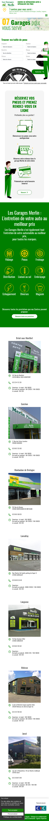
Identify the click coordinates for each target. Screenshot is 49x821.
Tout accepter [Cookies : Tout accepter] (12, 810)
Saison (28, 56)
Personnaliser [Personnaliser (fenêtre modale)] (13, 814)
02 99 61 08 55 (17, 514)
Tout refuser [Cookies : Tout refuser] (4, 798)
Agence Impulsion (41, 818)
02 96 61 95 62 (17, 646)
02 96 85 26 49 (17, 580)
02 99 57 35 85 (17, 448)
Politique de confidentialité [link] (13, 817)
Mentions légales (25, 816)
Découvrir (24, 192)
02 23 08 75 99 (17, 778)
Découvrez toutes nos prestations (24, 316)
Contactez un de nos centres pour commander (35, 83)
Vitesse (3, 56)
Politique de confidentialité (39, 816)
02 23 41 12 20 (16, 382)
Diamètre (4, 50)
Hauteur (28, 43)
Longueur (4, 43)
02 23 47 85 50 (17, 712)
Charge (28, 50)
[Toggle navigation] (46, 15)
